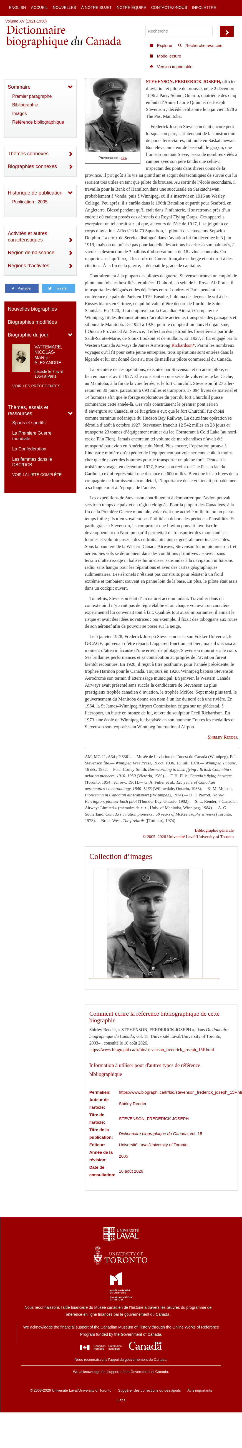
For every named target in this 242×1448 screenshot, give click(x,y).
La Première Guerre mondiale (31, 436)
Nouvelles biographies (32, 309)
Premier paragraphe (32, 96)
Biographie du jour (28, 335)
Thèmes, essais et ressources (28, 411)
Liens (121, 1400)
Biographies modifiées (32, 322)
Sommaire (19, 87)
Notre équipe (131, 7)
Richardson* (183, 345)
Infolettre (204, 7)
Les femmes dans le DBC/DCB (32, 462)
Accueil (39, 7)
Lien (124, 157)
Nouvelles (64, 7)
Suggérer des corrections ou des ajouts (149, 1390)
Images (19, 113)
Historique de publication (35, 193)
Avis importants (199, 1390)
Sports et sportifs (29, 422)
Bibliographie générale (214, 830)
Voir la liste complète (37, 474)
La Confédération (29, 449)
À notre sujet (96, 7)
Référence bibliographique (38, 122)
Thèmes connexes (28, 153)
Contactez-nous (169, 7)
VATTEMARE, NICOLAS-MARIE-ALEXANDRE (48, 355)
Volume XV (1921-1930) (26, 21)
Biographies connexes (32, 166)
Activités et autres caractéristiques (27, 237)
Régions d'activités (28, 265)
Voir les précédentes (36, 386)
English (17, 7)
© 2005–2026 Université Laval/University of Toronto (188, 836)
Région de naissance (31, 252)
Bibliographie (25, 105)
